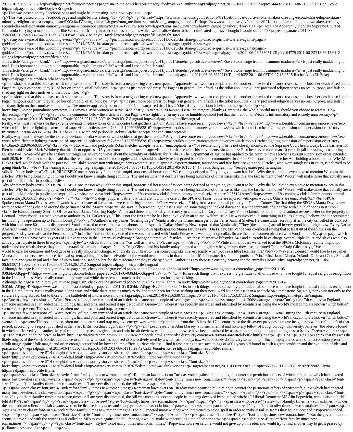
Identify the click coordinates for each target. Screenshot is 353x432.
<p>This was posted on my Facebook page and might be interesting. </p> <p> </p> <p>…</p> (77, 13)
